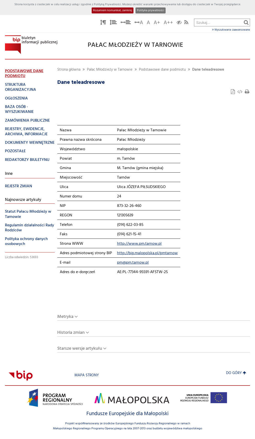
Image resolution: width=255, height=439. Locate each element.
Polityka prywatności (150, 10)
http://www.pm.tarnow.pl (139, 244)
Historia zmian (71, 332)
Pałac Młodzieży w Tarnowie (109, 70)
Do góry (236, 373)
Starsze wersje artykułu (79, 348)
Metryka (65, 316)
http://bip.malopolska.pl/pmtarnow (147, 253)
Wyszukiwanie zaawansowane (231, 30)
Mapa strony (86, 375)
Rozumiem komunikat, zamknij (112, 10)
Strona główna (68, 70)
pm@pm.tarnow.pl (133, 262)
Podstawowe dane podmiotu (162, 70)
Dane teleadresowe (208, 70)
